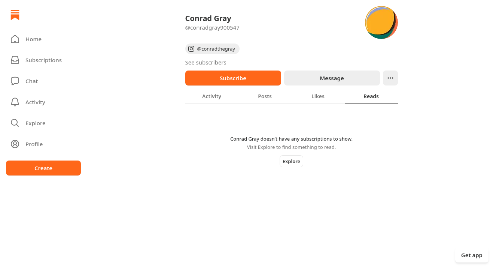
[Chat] (43, 81)
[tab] (211, 96)
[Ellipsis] (390, 78)
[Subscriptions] (43, 60)
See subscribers (205, 62)
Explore (291, 161)
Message (332, 78)
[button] (43, 39)
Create (43, 168)
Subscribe (233, 78)
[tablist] (291, 96)
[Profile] (43, 144)
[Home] (15, 15)
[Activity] (43, 102)
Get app (472, 255)
